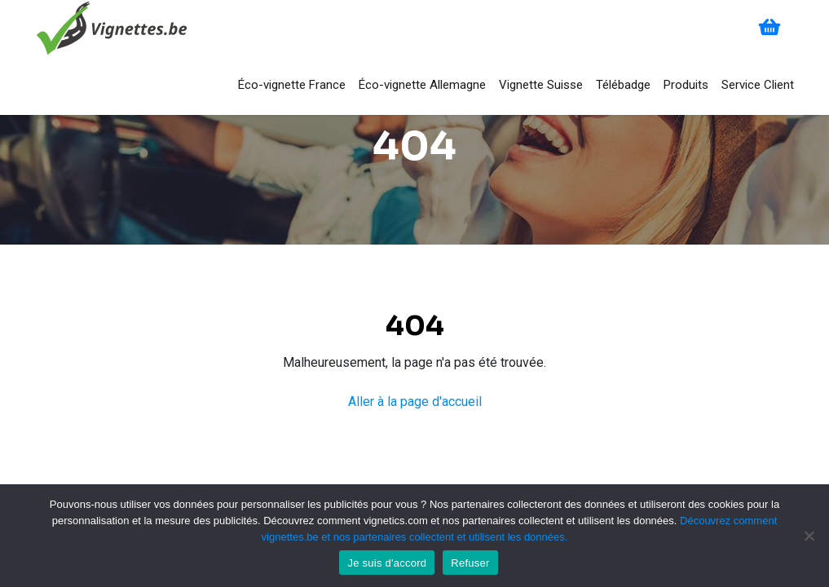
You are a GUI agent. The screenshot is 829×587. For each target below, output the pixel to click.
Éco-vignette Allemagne (422, 84)
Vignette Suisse (541, 84)
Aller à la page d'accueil (415, 401)
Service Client (757, 84)
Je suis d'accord (386, 563)
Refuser (470, 563)
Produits (686, 84)
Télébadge (623, 84)
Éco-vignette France (292, 84)
